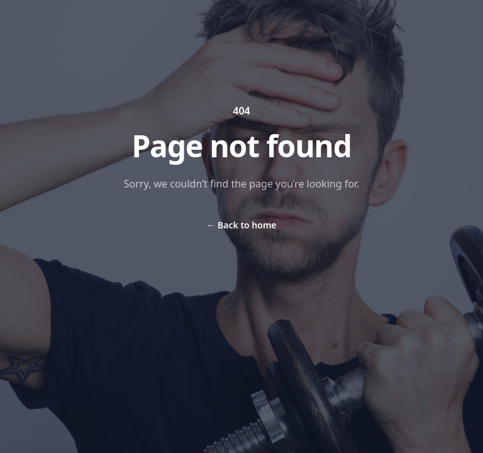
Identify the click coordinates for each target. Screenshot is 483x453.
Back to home (241, 225)
